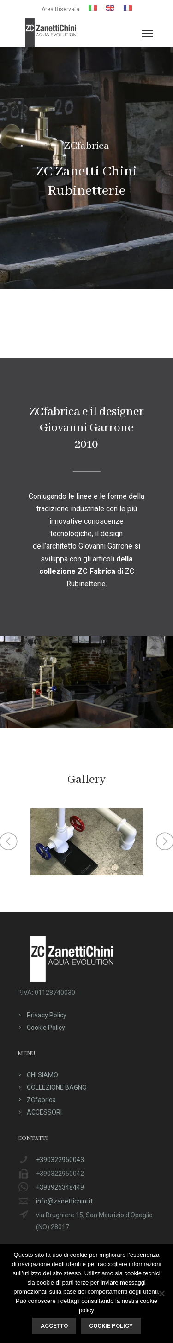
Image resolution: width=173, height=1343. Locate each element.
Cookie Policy (46, 1027)
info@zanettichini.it (64, 1201)
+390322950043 (60, 1159)
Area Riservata (60, 9)
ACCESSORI (44, 1112)
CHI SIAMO (42, 1075)
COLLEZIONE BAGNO (57, 1087)
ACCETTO (54, 1325)
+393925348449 (60, 1187)
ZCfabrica (41, 1100)
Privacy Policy (46, 1015)
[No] (161, 1293)
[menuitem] (92, 8)
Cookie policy (111, 1325)
